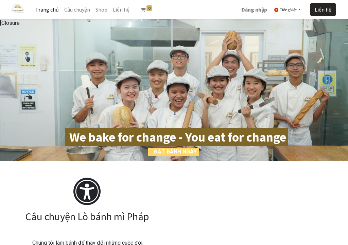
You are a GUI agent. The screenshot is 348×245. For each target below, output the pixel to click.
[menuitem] (47, 9)
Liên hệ (323, 9)
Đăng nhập (254, 9)
